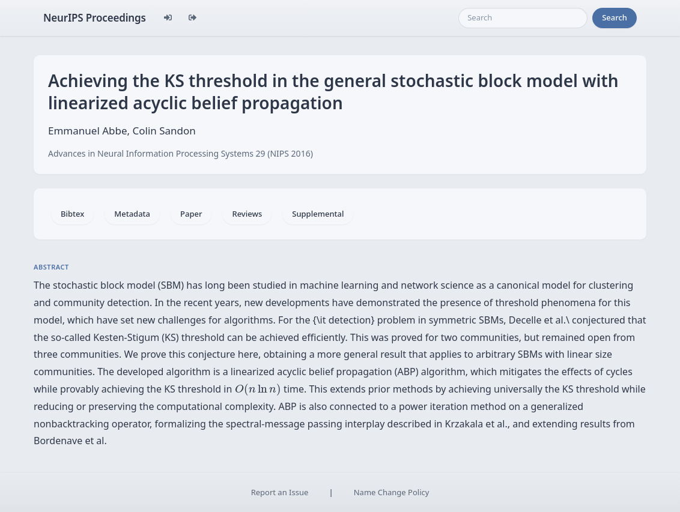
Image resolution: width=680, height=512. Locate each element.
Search (614, 17)
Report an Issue (280, 492)
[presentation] (258, 389)
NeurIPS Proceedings (94, 18)
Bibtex (72, 213)
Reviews (247, 213)
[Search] (522, 18)
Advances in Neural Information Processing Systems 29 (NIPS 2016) (180, 153)
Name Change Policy (392, 492)
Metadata (132, 213)
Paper (191, 213)
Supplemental (318, 213)
